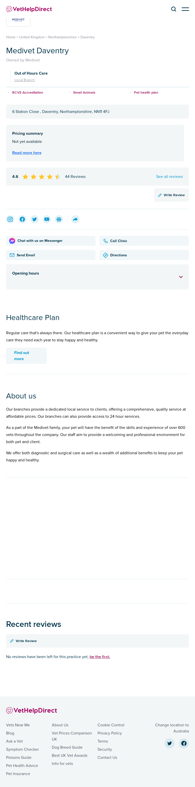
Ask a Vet (14, 741)
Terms (103, 741)
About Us (60, 725)
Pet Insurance (18, 773)
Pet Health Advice (22, 765)
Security (105, 749)
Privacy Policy (110, 733)
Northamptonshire (62, 37)
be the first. (100, 657)
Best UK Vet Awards (69, 755)
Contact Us (107, 757)
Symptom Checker (22, 749)
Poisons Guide (18, 757)
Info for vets (62, 763)
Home (10, 37)
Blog (10, 733)
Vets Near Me (18, 725)
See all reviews (169, 176)
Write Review (171, 194)
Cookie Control (111, 725)
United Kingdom (31, 37)
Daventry (87, 37)
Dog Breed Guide (67, 747)
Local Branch (24, 80)
